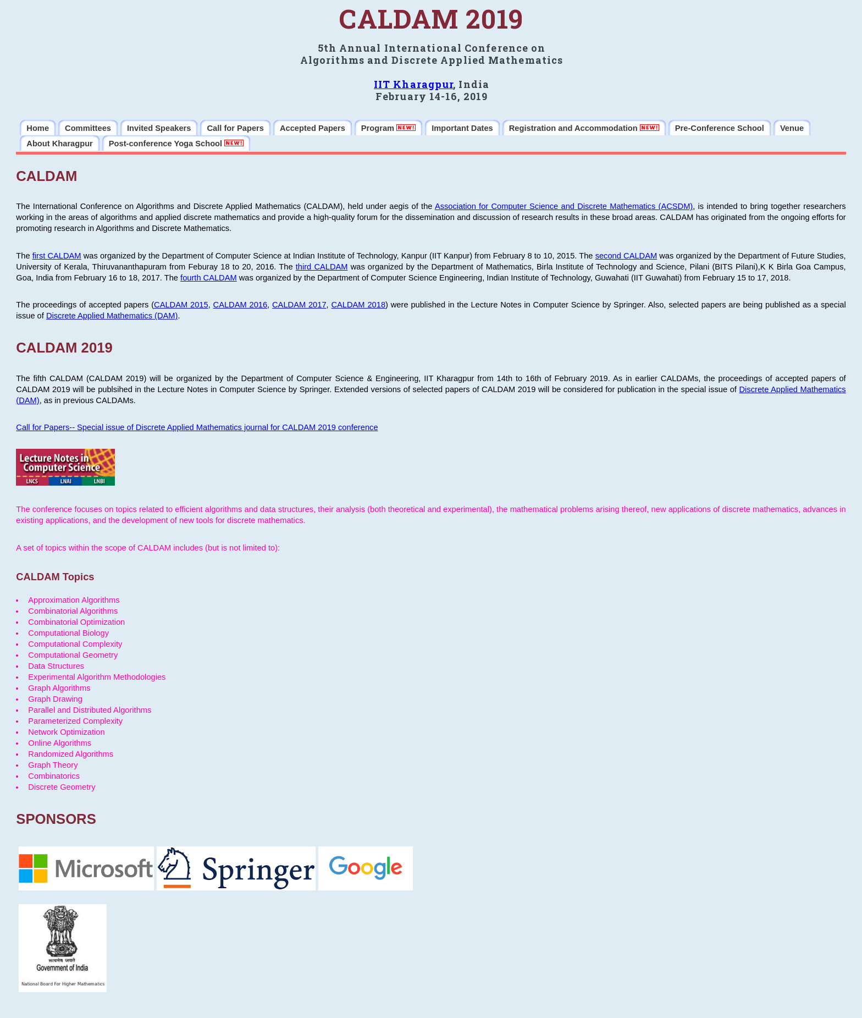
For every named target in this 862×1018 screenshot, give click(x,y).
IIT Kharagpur (413, 84)
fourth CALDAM (208, 277)
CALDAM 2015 (181, 304)
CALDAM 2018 (358, 304)
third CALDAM (322, 266)
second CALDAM (626, 255)
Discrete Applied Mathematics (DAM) (112, 315)
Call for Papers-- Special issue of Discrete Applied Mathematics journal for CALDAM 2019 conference (197, 427)
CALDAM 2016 (240, 304)
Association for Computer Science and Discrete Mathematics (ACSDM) (564, 206)
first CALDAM (56, 255)
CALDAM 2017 (299, 304)
